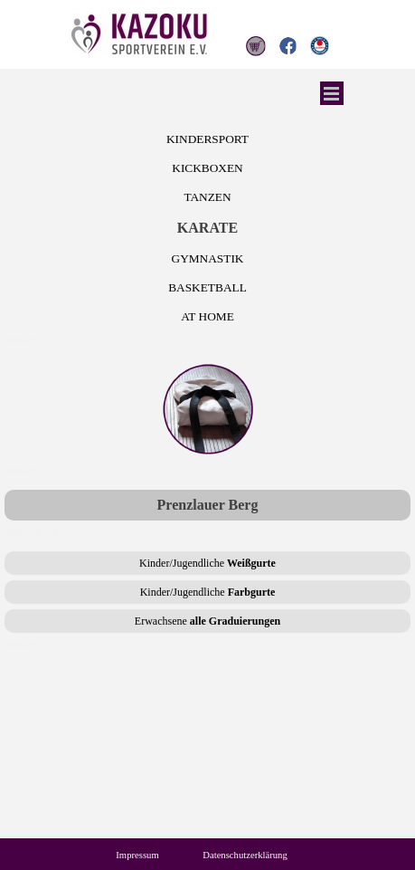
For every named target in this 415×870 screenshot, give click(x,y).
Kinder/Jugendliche (207, 563)
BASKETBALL (207, 287)
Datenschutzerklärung (245, 855)
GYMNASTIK (208, 258)
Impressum (137, 855)
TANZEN (207, 197)
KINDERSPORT (207, 139)
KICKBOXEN (207, 168)
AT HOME (207, 316)
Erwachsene (207, 621)
